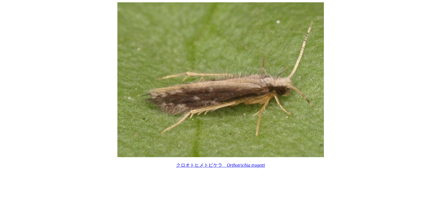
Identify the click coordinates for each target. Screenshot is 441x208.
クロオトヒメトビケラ (220, 165)
